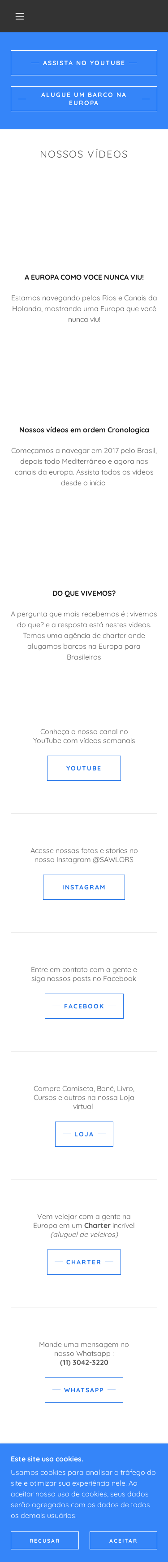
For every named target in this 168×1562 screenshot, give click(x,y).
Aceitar (123, 1540)
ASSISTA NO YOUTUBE (84, 63)
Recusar (45, 1540)
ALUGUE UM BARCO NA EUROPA (84, 99)
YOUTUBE (84, 768)
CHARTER (84, 1262)
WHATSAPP (84, 1390)
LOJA (84, 1134)
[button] (20, 16)
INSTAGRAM (84, 887)
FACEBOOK (84, 1006)
